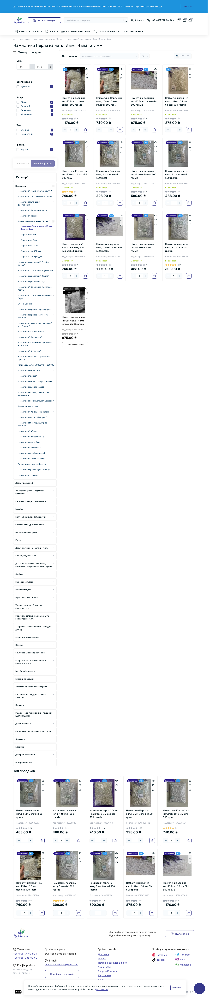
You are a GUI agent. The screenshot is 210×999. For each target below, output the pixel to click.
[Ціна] (23, 67)
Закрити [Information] (187, 6)
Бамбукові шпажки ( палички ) (30, 653)
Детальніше (101, 989)
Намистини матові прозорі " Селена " (35, 381)
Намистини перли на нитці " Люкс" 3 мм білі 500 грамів (109, 247)
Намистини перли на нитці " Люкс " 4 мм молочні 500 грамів (73, 320)
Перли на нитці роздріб (31, 256)
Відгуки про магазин (78, 31)
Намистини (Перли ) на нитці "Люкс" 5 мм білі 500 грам (75, 174)
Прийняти (176, 987)
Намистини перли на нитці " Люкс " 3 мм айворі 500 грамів (73, 101)
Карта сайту (104, 975)
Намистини (24, 39)
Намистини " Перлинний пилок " (33, 210)
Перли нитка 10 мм (29, 245)
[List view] (182, 56)
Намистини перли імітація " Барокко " (36, 401)
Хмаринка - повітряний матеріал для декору (33, 628)
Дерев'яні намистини (28, 406)
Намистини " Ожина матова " (32, 331)
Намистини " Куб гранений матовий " (35, 196)
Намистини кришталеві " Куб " (32, 281)
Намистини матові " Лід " (30, 370)
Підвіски (19, 705)
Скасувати (23, 163)
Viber (180, 959)
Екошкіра (19, 747)
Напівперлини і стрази (26, 532)
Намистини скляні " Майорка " (32, 417)
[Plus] (76, 129)
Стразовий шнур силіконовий (29, 524)
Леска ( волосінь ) (24, 483)
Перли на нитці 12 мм (31, 251)
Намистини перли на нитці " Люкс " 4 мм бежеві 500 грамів (176, 101)
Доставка (103, 954)
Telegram (182, 954)
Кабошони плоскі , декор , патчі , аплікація (31, 696)
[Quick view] (86, 69)
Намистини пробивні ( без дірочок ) (34, 469)
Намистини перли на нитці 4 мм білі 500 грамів (142, 247)
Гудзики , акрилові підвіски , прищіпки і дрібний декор (33, 714)
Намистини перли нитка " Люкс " (48, 39)
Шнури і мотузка (23, 589)
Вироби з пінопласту (25, 671)
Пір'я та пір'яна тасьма (26, 597)
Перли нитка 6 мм (29, 234)
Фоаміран (20, 739)
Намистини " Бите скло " (29, 351)
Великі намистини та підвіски (32, 464)
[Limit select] (145, 56)
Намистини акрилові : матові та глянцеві (33, 316)
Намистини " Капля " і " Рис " (31, 458)
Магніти (19, 509)
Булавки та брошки (24, 679)
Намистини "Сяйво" (27, 376)
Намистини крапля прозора (31, 387)
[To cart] (85, 129)
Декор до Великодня (25, 754)
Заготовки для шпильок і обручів (31, 686)
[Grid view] (177, 56)
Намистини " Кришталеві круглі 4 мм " (36, 270)
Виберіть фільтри (42, 163)
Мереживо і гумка (24, 582)
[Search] (125, 20)
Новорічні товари (23, 762)
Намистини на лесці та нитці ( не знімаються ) (33, 393)
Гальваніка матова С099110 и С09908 (36, 365)
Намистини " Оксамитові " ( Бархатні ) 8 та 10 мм (36, 344)
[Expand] (53, 186)
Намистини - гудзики (28, 475)
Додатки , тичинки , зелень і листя (31, 548)
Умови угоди (105, 967)
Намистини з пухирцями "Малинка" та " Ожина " (35, 324)
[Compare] (86, 78)
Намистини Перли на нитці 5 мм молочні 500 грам (108, 174)
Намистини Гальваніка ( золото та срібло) (34, 358)
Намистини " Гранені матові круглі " (35, 191)
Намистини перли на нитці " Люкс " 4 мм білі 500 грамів (144, 101)
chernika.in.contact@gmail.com (61, 964)
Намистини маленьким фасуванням (29, 203)
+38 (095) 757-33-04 (25, 953)
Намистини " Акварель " (29, 447)
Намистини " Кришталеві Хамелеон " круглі (35, 288)
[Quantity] (70, 130)
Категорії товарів (29, 31)
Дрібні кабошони (23, 723)
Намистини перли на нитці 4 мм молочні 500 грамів (176, 174)
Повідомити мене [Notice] (75, 344)
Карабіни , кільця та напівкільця (30, 501)
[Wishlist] (86, 73)
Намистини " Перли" (27, 216)
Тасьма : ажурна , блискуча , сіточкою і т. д (29, 606)
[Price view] (187, 56)
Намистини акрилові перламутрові (34, 309)
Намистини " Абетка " (28, 431)
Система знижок (134, 31)
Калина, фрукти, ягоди (26, 555)
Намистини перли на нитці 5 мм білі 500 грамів (176, 247)
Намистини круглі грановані (31, 453)
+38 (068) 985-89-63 (25, 957)
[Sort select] (109, 56)
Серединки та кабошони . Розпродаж (33, 731)
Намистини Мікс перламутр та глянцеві (32, 424)
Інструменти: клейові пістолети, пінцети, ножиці (30, 662)
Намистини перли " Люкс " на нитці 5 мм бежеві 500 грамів (73, 247)
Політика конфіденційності (112, 962)
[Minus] (64, 129)
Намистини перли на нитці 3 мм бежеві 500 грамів (143, 174)
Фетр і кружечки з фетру (27, 637)
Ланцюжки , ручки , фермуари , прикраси (30, 492)
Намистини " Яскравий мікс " (31, 436)
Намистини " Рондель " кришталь (33, 412)
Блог (52, 31)
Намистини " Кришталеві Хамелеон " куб (35, 296)
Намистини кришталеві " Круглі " (33, 276)
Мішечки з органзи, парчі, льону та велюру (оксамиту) (32, 617)
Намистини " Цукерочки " (30, 337)
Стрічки (19, 574)
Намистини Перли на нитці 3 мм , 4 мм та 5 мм (37, 227)
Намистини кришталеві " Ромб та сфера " (33, 263)
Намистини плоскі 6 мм (29, 442)
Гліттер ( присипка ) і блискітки (30, 517)
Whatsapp (183, 964)
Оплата (102, 958)
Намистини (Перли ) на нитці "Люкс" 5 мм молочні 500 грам (109, 101)
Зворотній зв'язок (108, 971)
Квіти (18, 540)
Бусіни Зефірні (25, 304)
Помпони (19, 645)
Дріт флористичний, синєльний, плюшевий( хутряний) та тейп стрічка (33, 565)
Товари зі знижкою (109, 31)
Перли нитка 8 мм (29, 240)
